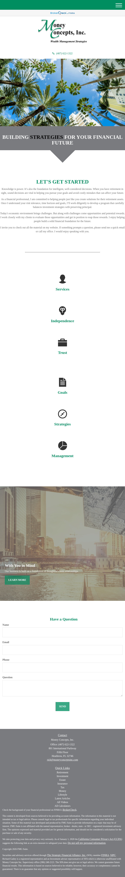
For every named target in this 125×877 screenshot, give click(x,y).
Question (7, 677)
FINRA (105, 855)
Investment (62, 776)
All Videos (62, 802)
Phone (5, 659)
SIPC (113, 855)
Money (62, 791)
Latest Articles (62, 798)
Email (5, 642)
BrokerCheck (69, 809)
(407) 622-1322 (62, 53)
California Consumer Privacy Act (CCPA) (100, 839)
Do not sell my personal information (86, 843)
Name (5, 624)
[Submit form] (62, 706)
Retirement (62, 772)
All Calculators (62, 805)
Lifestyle (62, 794)
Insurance (62, 783)
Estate (62, 779)
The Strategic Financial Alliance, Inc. (66, 855)
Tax (63, 787)
